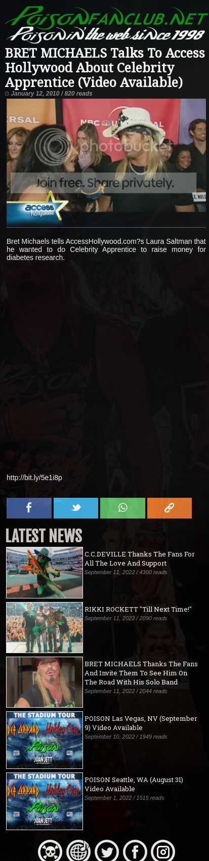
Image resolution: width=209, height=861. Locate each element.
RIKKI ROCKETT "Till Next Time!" (138, 609)
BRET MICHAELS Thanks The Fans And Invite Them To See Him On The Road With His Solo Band (141, 672)
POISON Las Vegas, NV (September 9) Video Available (141, 723)
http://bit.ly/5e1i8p (34, 477)
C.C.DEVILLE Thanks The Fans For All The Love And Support (140, 558)
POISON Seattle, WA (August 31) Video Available (134, 784)
